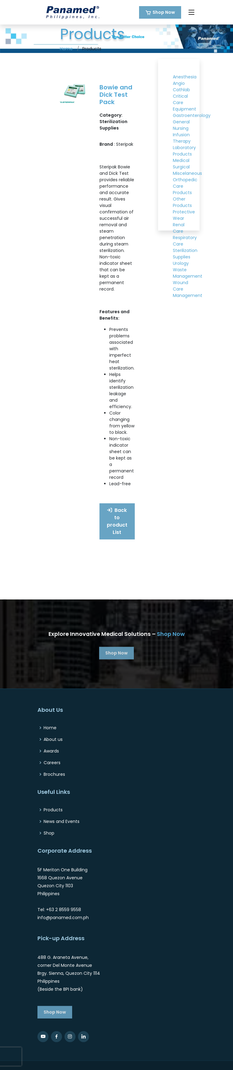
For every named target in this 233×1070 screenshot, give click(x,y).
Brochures (54, 774)
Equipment (184, 109)
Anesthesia (184, 77)
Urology (181, 263)
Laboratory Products (184, 151)
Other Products (182, 202)
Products (53, 810)
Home (66, 49)
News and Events (62, 821)
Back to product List (117, 521)
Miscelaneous (187, 173)
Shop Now (164, 12)
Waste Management (187, 273)
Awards (51, 751)
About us (53, 739)
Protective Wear (184, 215)
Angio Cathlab (181, 86)
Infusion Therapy (182, 138)
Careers (52, 762)
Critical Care (180, 99)
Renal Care (178, 228)
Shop (49, 833)
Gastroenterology (192, 115)
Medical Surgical (181, 163)
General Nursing (181, 125)
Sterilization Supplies (185, 253)
